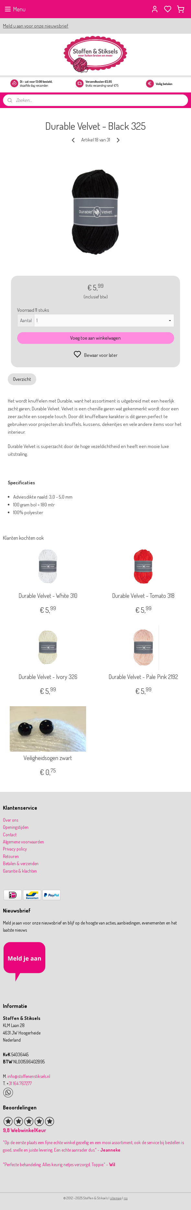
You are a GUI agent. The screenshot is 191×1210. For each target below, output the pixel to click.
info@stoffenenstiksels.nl (28, 1076)
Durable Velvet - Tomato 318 (143, 595)
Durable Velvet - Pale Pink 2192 (143, 676)
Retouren (11, 856)
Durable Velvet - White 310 (47, 595)
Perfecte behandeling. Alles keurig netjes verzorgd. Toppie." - (59, 1164)
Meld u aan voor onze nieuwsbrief (35, 26)
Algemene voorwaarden (23, 841)
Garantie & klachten (20, 871)
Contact (10, 834)
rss (126, 1198)
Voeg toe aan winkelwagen (95, 338)
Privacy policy (15, 849)
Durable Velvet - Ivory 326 (47, 676)
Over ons (10, 820)
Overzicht (22, 379)
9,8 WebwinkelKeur (24, 1130)
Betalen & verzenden (21, 863)
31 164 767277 (20, 1083)
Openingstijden (15, 827)
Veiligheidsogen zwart (48, 758)
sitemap (115, 1198)
